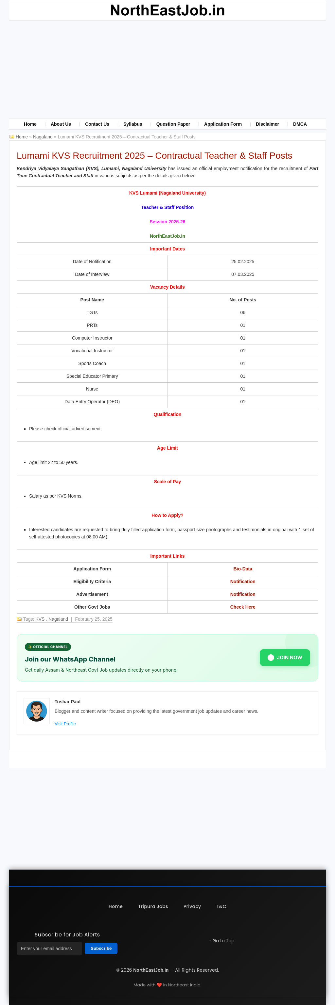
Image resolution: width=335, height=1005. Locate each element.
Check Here (243, 607)
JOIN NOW (285, 657)
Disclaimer (267, 124)
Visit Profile (65, 723)
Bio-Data (242, 568)
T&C (222, 906)
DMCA (300, 124)
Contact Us (97, 124)
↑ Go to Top (222, 940)
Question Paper (173, 124)
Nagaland (43, 136)
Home (30, 124)
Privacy (192, 906)
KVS (40, 619)
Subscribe (101, 948)
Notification (243, 581)
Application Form (223, 124)
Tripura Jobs (153, 906)
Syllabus (132, 124)
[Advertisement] (167, 69)
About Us (61, 124)
